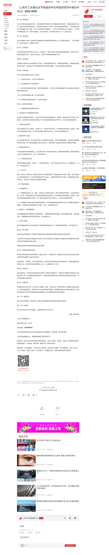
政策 (5, 37)
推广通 (74, 2)
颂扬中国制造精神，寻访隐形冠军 (94, 168)
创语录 (6, 18)
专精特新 (6, 24)
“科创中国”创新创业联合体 (94, 141)
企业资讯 (6, 26)
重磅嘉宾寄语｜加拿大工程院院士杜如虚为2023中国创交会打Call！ (97, 119)
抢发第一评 (76, 15)
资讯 (5, 14)
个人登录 (102, 2)
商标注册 (50, 2)
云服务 (58, 2)
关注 (41, 518)
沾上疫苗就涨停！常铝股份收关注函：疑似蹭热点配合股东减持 (58, 487)
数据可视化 (22, 532)
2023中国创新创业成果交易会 (93, 147)
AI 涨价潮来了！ (89, 74)
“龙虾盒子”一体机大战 (91, 91)
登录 (21, 537)
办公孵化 (65, 2)
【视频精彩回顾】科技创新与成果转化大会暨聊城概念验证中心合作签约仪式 (97, 128)
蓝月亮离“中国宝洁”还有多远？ (49, 440)
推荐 (5, 16)
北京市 (6, 28)
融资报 (6, 20)
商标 (5, 31)
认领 (99, 16)
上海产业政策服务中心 (23, 15)
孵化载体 (6, 22)
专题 (5, 40)
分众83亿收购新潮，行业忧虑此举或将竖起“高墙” (97, 109)
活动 (5, 43)
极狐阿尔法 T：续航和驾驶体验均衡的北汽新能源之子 (58, 472)
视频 (5, 34)
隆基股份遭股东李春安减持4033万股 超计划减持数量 (58, 501)
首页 (5, 11)
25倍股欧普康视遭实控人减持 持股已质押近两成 (56, 456)
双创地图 (81, 2)
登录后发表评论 (70, 545)
